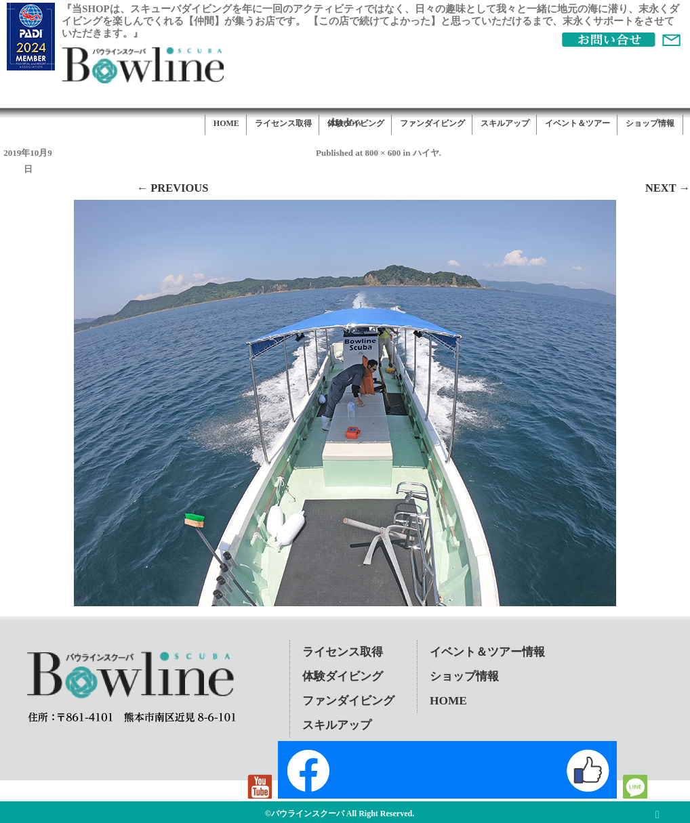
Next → (667, 188)
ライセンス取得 (283, 123)
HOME (226, 123)
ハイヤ (426, 153)
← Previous (173, 188)
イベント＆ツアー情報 (487, 652)
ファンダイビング (432, 123)
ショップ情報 (650, 123)
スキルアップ (505, 123)
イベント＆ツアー (577, 123)
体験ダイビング (355, 123)
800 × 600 (383, 153)
